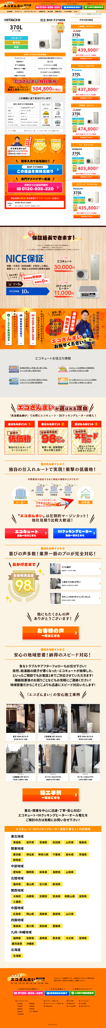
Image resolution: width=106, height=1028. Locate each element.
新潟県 (56, 884)
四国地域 (17, 920)
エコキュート (18, 11)
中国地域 (17, 908)
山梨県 (70, 872)
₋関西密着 (19, 1009)
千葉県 (56, 854)
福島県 (83, 842)
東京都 (17, 854)
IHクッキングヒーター (30, 11)
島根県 (56, 914)
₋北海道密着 (20, 1014)
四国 (20, 8)
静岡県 (30, 872)
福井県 (17, 884)
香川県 (30, 926)
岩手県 (30, 842)
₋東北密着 (19, 1003)
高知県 (43, 926)
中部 (10, 8)
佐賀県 (30, 938)
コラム (76, 11)
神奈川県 (43, 854)
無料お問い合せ (85, 1006)
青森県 (17, 842)
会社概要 (9, 11)
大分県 (70, 938)
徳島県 (17, 926)
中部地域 (17, 866)
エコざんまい (78, 14)
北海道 (27, 8)
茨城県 (83, 854)
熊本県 (56, 938)
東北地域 (17, 836)
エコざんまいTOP (22, 1001)
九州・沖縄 (23, 8)
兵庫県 (30, 896)
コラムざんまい (85, 1001)
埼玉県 (30, 854)
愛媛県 (56, 926)
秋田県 (56, 842)
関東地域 (17, 848)
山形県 (70, 842)
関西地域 (17, 890)
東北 (5, 8)
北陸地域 (17, 878)
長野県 (56, 872)
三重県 (17, 901)
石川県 (43, 884)
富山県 (30, 884)
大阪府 (17, 896)
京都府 (43, 896)
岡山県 (30, 914)
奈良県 (56, 896)
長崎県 (43, 938)
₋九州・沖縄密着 (33, 1011)
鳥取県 (43, 914)
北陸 (12, 8)
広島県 (17, 914)
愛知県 (17, 872)
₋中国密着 (31, 1009)
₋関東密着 (31, 1003)
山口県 (70, 914)
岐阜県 (43, 872)
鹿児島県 (17, 943)
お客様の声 (42, 11)
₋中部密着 (19, 1006)
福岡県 (17, 938)
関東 (7, 8)
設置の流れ (58, 11)
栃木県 (70, 854)
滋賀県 (83, 896)
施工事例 (50, 11)
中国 (17, 8)
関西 (15, 8)
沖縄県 (30, 943)
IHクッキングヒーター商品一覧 (54, 1003)
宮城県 (43, 842)
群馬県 (17, 860)
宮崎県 (83, 938)
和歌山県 (70, 896)
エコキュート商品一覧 (52, 1001)
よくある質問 (67, 11)
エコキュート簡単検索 (86, 14)
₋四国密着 (19, 1011)
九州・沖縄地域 (21, 932)
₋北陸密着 (31, 1006)
